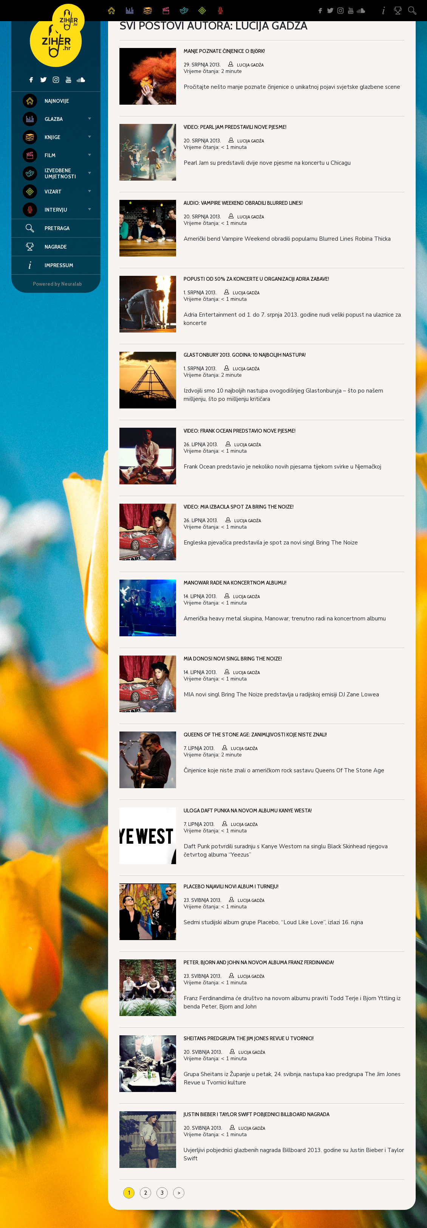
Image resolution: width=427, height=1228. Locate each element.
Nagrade (45, 247)
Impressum (48, 265)
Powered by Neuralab (57, 284)
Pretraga (57, 228)
